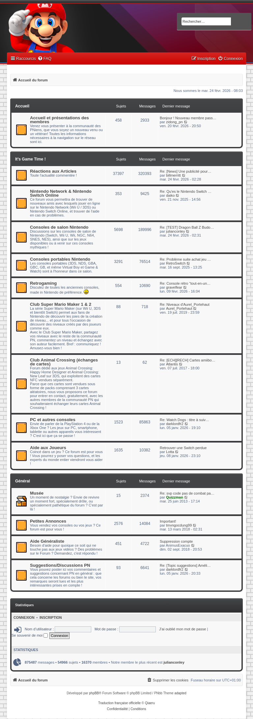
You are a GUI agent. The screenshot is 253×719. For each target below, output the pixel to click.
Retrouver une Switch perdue (183, 448)
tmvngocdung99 (179, 525)
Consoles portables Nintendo (60, 259)
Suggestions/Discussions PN (60, 565)
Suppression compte (176, 541)
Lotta (170, 452)
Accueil (22, 106)
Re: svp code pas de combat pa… (187, 493)
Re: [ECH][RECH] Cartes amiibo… (187, 360)
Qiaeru (150, 703)
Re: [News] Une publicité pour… (185, 171)
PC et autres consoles (52, 419)
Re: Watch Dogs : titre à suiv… (184, 420)
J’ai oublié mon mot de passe (182, 629)
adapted (180, 693)
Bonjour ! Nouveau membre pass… (188, 118)
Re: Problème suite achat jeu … (185, 259)
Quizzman (174, 497)
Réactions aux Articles (53, 171)
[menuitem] (44, 58)
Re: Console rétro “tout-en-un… (185, 283)
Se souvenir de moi (30, 635)
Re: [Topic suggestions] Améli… (185, 565)
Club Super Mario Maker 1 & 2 (60, 304)
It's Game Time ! (30, 159)
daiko (170, 195)
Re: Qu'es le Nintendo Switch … (185, 191)
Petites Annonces (48, 521)
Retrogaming (43, 283)
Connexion (24, 617)
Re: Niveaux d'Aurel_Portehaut (185, 304)
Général (22, 481)
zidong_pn (174, 122)
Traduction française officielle (119, 703)
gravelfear (174, 287)
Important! (168, 521)
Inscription (51, 617)
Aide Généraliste (47, 541)
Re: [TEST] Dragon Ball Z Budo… (187, 227)
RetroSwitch (175, 263)
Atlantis (172, 364)
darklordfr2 (174, 424)
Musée (36, 493)
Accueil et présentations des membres (59, 119)
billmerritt (173, 175)
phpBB (94, 693)
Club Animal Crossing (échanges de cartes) (64, 362)
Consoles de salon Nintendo (59, 227)
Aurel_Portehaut (179, 308)
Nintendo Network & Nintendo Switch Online (61, 193)
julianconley (175, 231)
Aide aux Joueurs (48, 447)
